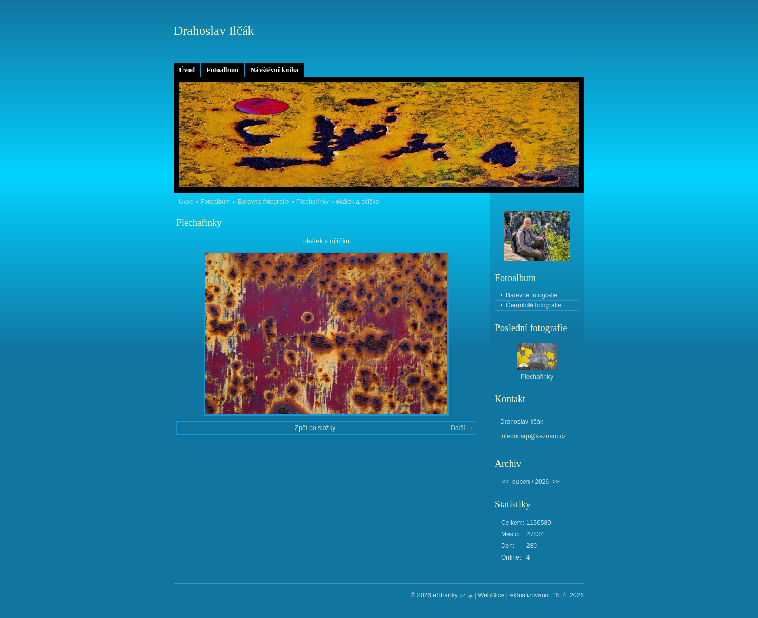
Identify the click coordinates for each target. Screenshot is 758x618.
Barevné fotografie (263, 201)
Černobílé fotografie (533, 305)
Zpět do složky (315, 428)
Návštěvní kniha (274, 70)
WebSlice (491, 595)
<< (505, 481)
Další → (462, 428)
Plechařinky (312, 201)
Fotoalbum (222, 70)
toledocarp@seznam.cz (533, 436)
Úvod (187, 70)
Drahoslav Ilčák (214, 30)
